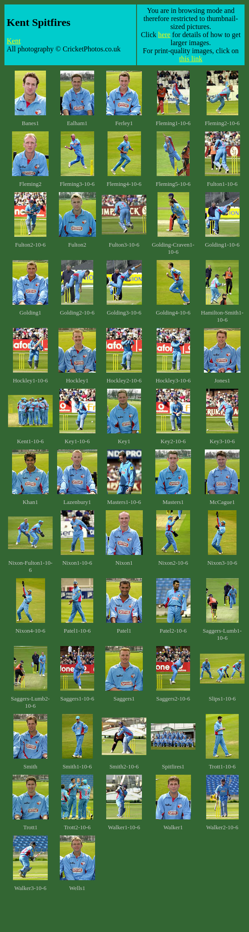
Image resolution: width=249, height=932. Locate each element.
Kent (14, 41)
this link (190, 59)
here (164, 34)
